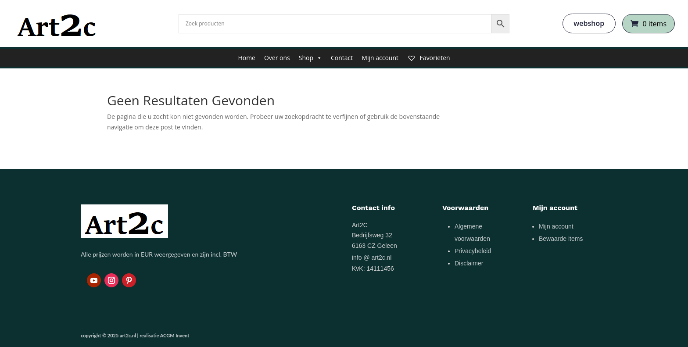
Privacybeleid (473, 250)
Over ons (277, 58)
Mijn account (380, 58)
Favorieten (428, 58)
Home (246, 58)
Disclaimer (469, 263)
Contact (342, 58)
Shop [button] (310, 58)
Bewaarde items (561, 238)
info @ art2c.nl (371, 257)
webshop (588, 23)
